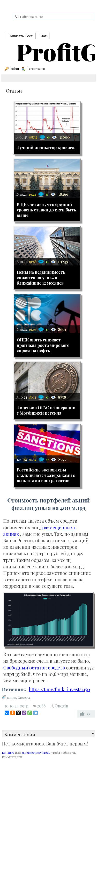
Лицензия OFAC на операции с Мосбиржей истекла (46, 410)
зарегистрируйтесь (35, 752)
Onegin (61, 705)
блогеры (24, 697)
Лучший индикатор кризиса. (46, 147)
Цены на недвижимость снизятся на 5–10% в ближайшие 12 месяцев (41, 277)
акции (11, 697)
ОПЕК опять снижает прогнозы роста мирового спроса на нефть (43, 345)
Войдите (8, 752)
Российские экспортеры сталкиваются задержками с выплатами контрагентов (46, 475)
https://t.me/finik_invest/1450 (59, 689)
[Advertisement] (48, 814)
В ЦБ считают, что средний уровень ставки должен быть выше (46, 210)
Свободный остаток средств (34, 668)
